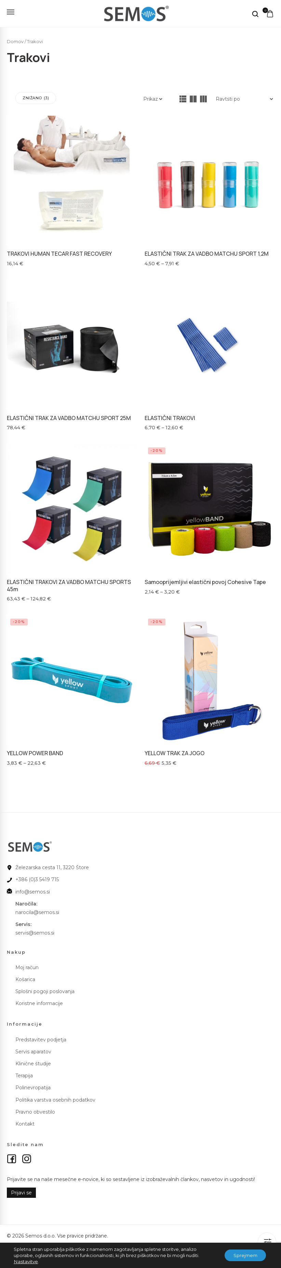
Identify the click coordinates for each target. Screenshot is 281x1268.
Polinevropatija (33, 1085)
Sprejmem (243, 1255)
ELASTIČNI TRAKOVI (170, 417)
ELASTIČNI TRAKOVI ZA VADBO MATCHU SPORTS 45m (69, 585)
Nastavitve (25, 1261)
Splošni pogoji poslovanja (45, 989)
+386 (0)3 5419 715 (37, 877)
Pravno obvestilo (35, 1110)
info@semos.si (32, 889)
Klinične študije (33, 1061)
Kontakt (25, 1122)
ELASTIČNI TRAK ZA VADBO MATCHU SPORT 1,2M (207, 253)
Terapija (24, 1073)
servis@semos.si (34, 931)
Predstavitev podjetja (40, 1037)
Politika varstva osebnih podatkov (55, 1097)
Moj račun (27, 965)
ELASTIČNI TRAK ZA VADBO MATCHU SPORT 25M (69, 417)
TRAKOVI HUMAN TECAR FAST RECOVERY (59, 253)
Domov (15, 41)
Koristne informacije (39, 1001)
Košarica (25, 977)
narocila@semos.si (37, 910)
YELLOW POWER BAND (35, 752)
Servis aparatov (33, 1050)
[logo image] (133, 13)
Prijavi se (21, 1191)
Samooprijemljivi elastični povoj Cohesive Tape (205, 581)
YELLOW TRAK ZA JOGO (174, 752)
